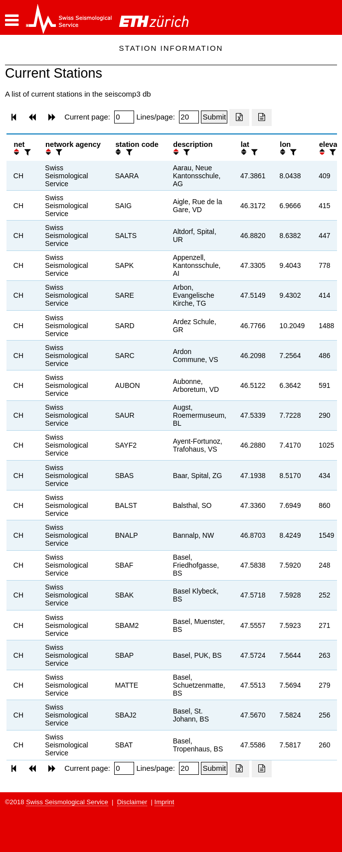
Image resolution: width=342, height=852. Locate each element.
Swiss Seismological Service (67, 802)
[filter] (26, 152)
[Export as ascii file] (262, 117)
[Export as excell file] (239, 117)
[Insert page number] (124, 117)
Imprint (164, 802)
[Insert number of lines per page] (189, 117)
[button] (11, 20)
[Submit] (214, 117)
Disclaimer (132, 802)
